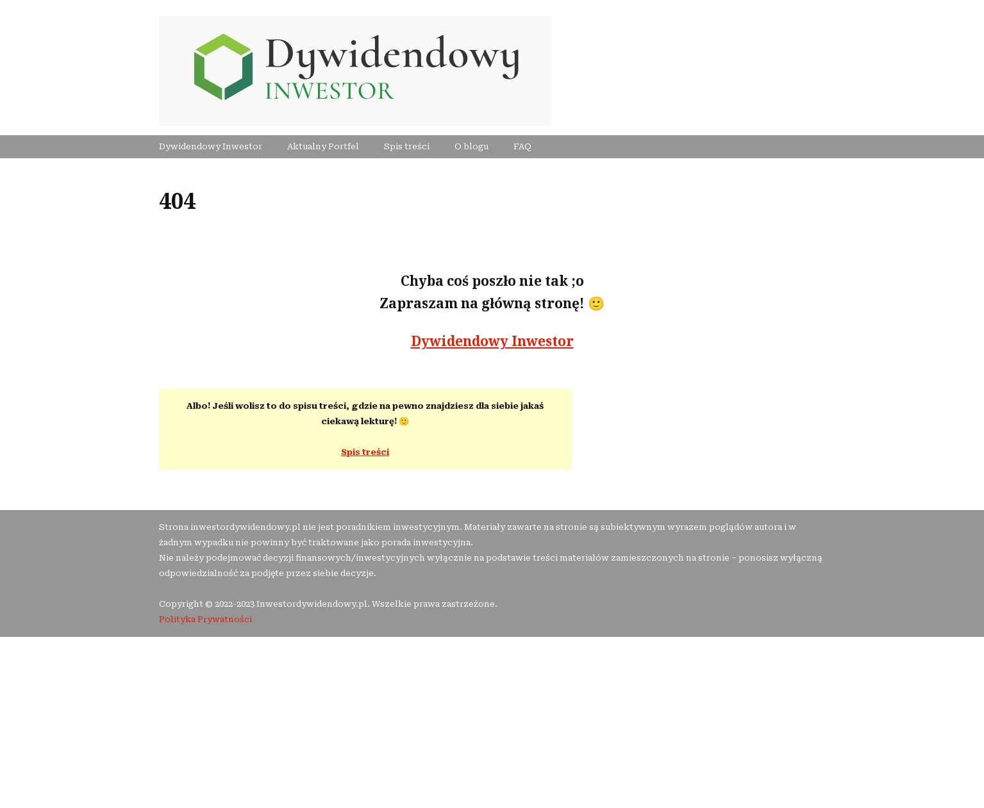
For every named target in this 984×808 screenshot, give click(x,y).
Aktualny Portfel (323, 146)
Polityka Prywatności (205, 619)
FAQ (522, 146)
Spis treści (406, 146)
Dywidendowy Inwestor (210, 146)
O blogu (471, 146)
